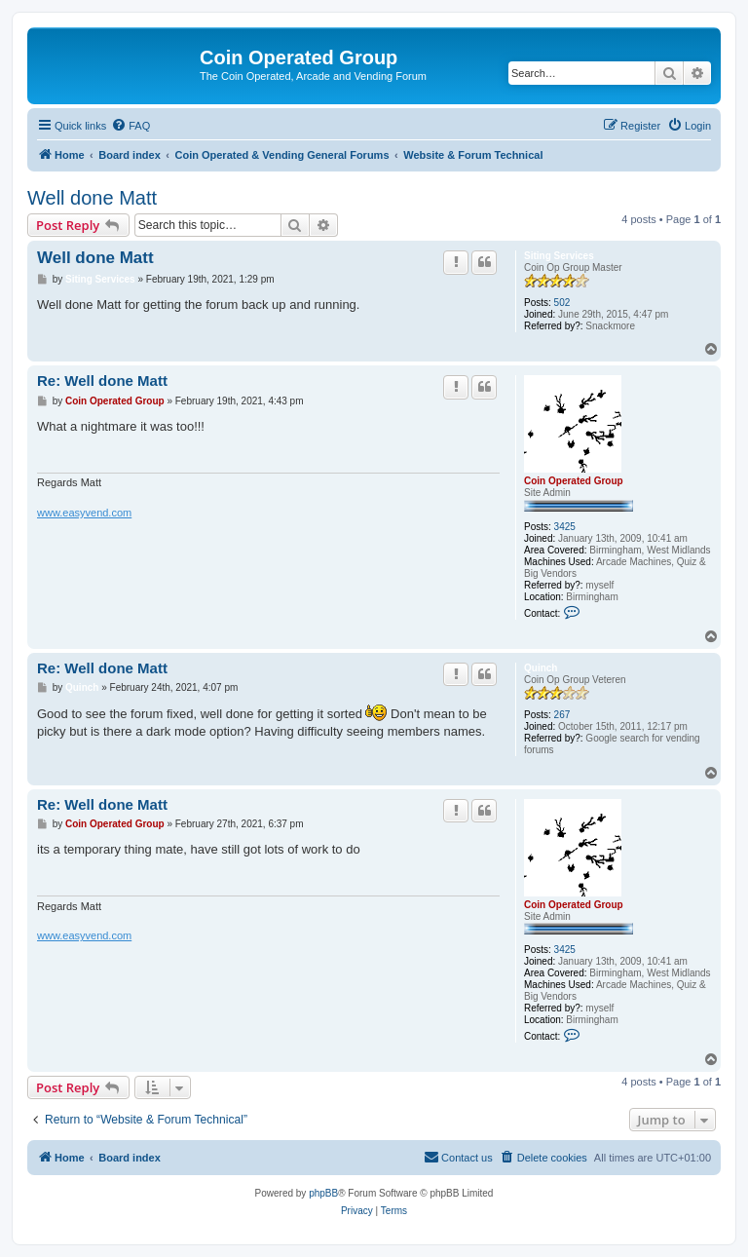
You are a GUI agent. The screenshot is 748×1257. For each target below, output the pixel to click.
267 (562, 714)
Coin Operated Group (573, 481)
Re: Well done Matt (102, 380)
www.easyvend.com (84, 512)
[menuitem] (130, 125)
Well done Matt (92, 198)
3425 (565, 526)
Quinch (540, 668)
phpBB (323, 1193)
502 (562, 302)
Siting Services (559, 255)
